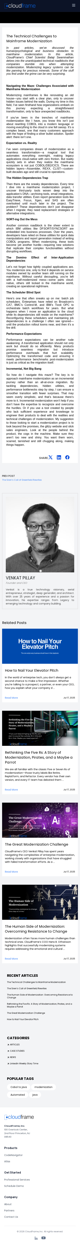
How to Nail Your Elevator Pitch (23, 1019)
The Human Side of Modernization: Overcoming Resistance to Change (40, 996)
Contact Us (11, 1217)
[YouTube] (43, 1238)
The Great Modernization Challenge (26, 1012)
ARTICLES (13, 1044)
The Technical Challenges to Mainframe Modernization (36, 982)
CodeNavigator (13, 1155)
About (8, 1204)
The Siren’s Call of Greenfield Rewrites (27, 988)
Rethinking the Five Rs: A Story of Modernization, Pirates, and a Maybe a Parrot (39, 1005)
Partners (9, 1210)
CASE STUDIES (16, 1050)
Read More (11, 698)
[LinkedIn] (36, 1238)
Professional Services (17, 1179)
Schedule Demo (14, 1186)
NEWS (11, 1057)
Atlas (7, 1161)
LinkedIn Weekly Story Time (22, 1063)
